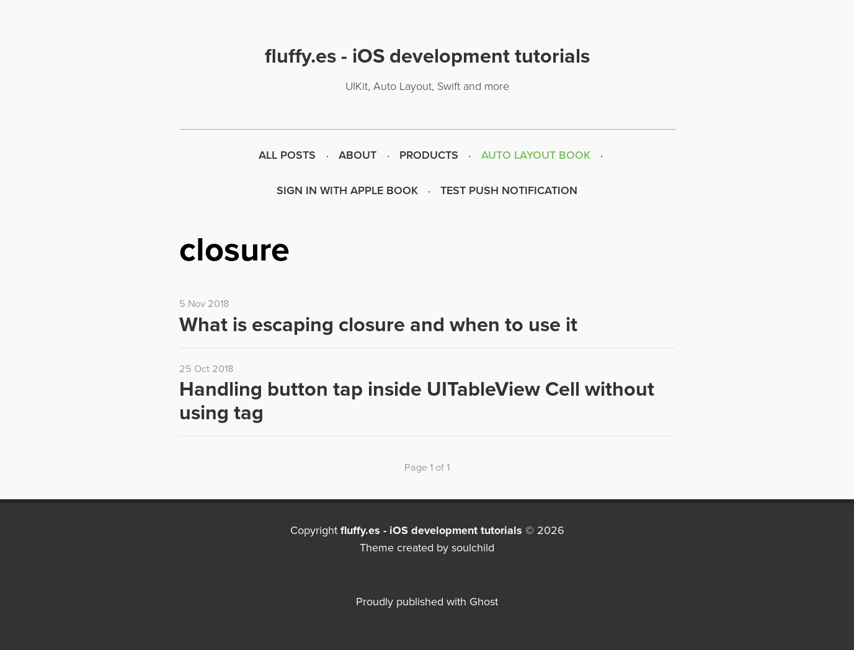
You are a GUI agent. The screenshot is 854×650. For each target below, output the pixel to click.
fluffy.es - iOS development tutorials (431, 530)
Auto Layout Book (535, 155)
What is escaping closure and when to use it (378, 325)
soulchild (472, 547)
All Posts (287, 155)
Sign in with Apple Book (347, 190)
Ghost (483, 601)
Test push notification (508, 190)
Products (428, 155)
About (357, 155)
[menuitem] (287, 155)
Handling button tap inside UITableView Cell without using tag (416, 400)
